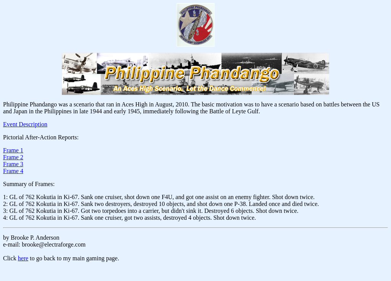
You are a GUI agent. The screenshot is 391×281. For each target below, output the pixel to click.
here (23, 258)
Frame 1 (13, 150)
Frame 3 (13, 164)
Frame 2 (13, 157)
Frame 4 (13, 171)
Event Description (25, 124)
